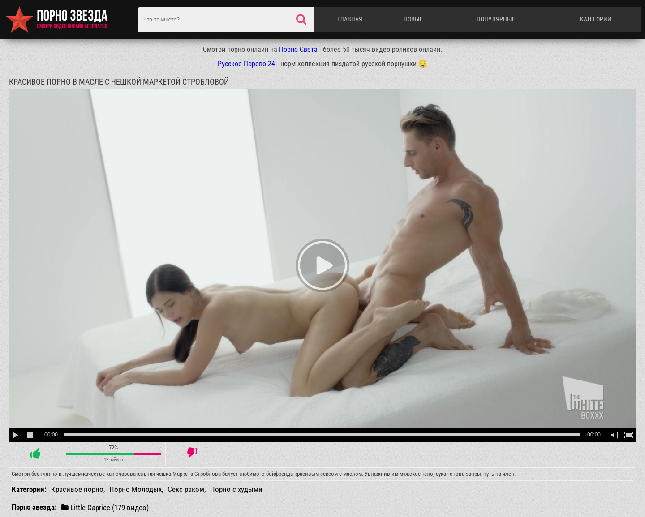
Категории (595, 19)
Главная (349, 19)
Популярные (496, 19)
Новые (413, 19)
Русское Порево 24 (246, 64)
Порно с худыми (236, 489)
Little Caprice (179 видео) (105, 507)
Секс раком (186, 489)
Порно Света (298, 49)
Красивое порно (77, 489)
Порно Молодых (135, 489)
